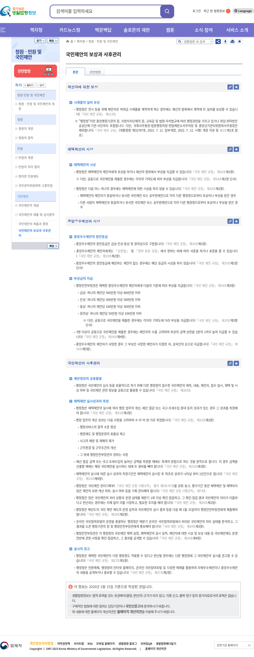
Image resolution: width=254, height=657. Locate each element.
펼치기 (29, 85)
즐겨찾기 (239, 41)
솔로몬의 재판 (137, 30)
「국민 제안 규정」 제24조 (190, 502)
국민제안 (22, 196)
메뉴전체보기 (4, 30)
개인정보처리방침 (42, 643)
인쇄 (232, 41)
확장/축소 (52, 40)
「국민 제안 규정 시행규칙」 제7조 (182, 491)
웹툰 (170, 30)
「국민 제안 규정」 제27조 (103, 560)
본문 (75, 72)
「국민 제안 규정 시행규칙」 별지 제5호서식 (144, 486)
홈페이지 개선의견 (155, 649)
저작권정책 (63, 644)
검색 (167, 11)
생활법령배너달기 (166, 644)
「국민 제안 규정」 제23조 (106, 413)
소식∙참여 (204, 30)
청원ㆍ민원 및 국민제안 (28, 54)
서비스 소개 (237, 30)
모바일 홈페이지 (105, 644)
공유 (218, 41)
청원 (20, 119)
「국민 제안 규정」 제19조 (181, 244)
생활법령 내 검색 (194, 41)
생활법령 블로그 (127, 644)
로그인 (197, 11)
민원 (20, 148)
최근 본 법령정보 (217, 11)
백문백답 (103, 30)
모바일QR (146, 644)
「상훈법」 (122, 251)
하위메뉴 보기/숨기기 (16, 104)
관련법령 (95, 72)
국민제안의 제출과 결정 (33, 223)
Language (245, 11)
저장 (225, 41)
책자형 (36, 30)
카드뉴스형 (69, 30)
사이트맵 (79, 644)
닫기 (40, 40)
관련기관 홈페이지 (227, 645)
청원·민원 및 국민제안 (31, 95)
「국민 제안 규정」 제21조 (97, 114)
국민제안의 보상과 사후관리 (34, 232)
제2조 (222, 130)
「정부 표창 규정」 (147, 251)
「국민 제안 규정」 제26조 (172, 390)
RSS (90, 644)
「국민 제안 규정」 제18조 (209, 172)
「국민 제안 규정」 (106, 130)
